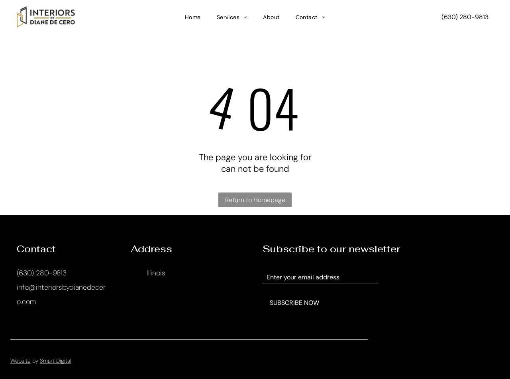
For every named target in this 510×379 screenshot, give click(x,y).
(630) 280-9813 (42, 273)
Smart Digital (55, 360)
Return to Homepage (255, 200)
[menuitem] (193, 17)
